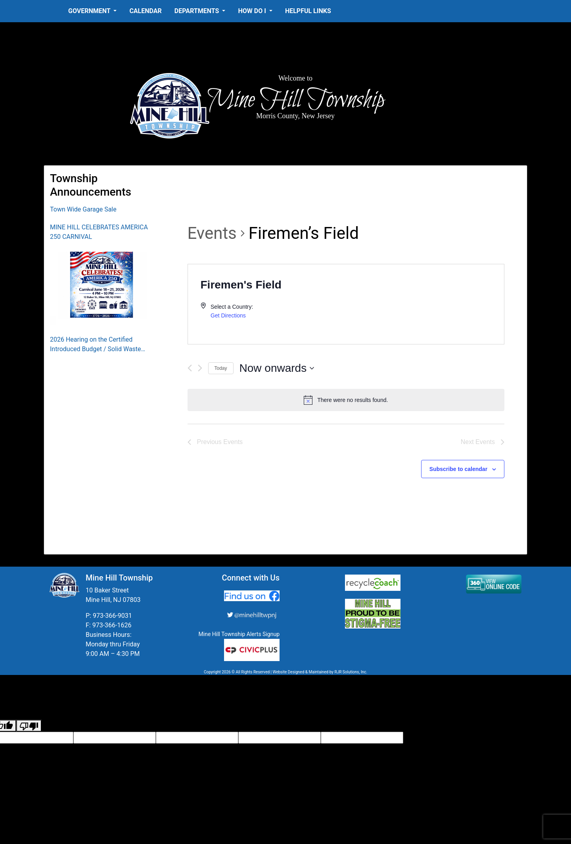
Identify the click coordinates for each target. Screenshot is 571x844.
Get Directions (228, 315)
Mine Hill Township (295, 100)
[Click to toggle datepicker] (277, 368)
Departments (197, 11)
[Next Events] (200, 368)
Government (90, 11)
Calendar (145, 11)
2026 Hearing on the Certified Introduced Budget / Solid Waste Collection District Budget (95, 345)
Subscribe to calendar (458, 469)
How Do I (252, 11)
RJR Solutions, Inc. (350, 672)
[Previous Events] (190, 368)
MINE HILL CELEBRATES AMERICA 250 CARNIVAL (99, 231)
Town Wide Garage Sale (83, 209)
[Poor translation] (29, 726)
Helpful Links (308, 11)
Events (212, 233)
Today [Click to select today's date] (221, 368)
